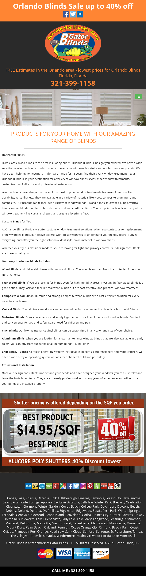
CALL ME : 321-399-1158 (73, 570)
